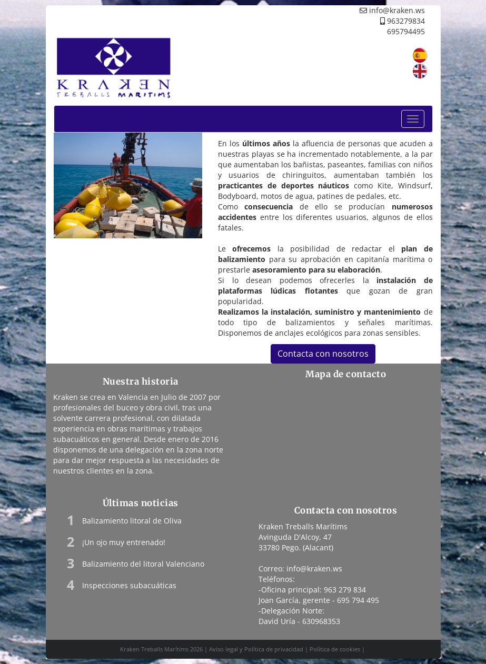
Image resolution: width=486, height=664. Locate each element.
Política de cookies (335, 649)
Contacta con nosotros (323, 353)
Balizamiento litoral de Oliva (132, 521)
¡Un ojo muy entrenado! (123, 542)
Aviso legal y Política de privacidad (256, 649)
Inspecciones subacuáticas (129, 585)
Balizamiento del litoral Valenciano (143, 564)
